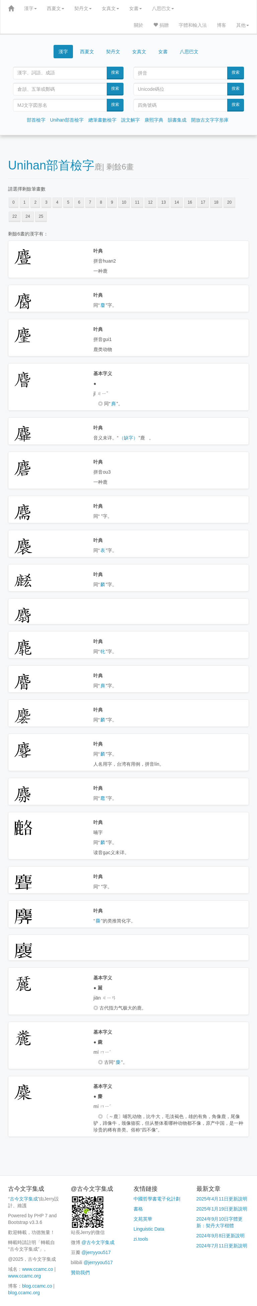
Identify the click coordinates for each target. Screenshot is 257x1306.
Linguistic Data (149, 1229)
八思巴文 (163, 8)
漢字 (30, 8)
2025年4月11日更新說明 (222, 1198)
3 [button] (46, 202)
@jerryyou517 (95, 1252)
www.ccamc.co (37, 1269)
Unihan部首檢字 (67, 120)
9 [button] (112, 202)
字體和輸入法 (193, 25)
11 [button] (137, 202)
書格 (138, 1209)
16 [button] (190, 202)
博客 (221, 25)
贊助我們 (80, 1272)
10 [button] (124, 202)
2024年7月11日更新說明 (222, 1245)
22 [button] (14, 216)
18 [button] (216, 202)
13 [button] (163, 202)
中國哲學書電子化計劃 (157, 1198)
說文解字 (130, 120)
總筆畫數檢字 (102, 120)
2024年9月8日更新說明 (220, 1235)
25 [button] (41, 216)
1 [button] (24, 202)
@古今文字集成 (97, 1242)
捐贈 (161, 25)
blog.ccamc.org (24, 1292)
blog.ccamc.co (37, 1286)
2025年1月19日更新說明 (222, 1209)
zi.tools (141, 1239)
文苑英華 (143, 1219)
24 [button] (27, 216)
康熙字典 (154, 120)
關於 (138, 25)
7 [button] (90, 202)
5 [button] (68, 202)
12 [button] (150, 202)
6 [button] (79, 202)
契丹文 (83, 8)
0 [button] (13, 202)
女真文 (110, 8)
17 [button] (203, 202)
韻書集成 (177, 120)
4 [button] (57, 202)
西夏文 (55, 8)
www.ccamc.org (24, 1276)
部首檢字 (36, 120)
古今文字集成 (24, 1198)
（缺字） (128, 437)
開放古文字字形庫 (210, 120)
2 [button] (35, 202)
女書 (135, 8)
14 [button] (176, 202)
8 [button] (101, 202)
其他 (242, 25)
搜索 (115, 72)
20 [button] (229, 202)
